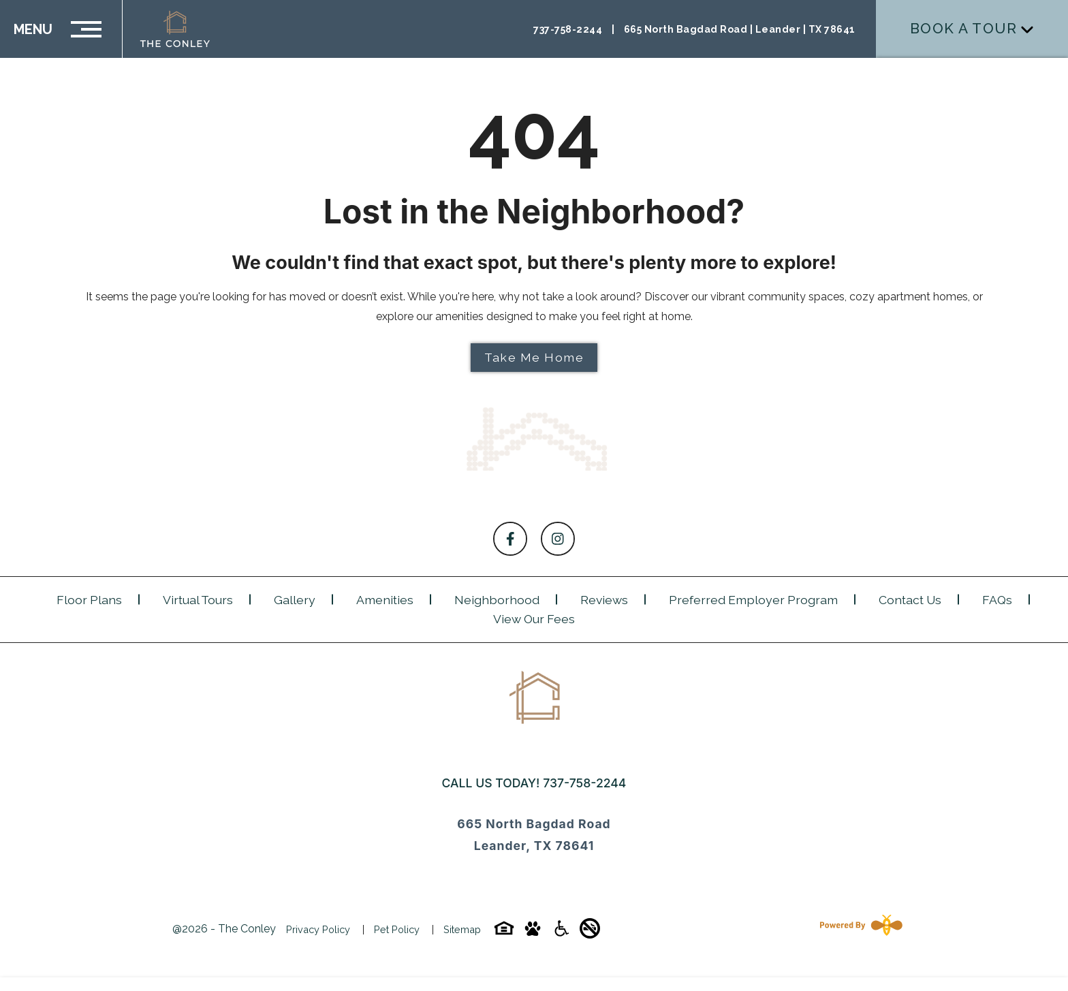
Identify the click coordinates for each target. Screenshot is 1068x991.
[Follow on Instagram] (558, 538)
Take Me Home (534, 357)
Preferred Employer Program (753, 600)
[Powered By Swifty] (858, 929)
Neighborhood (496, 600)
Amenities (384, 600)
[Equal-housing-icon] (504, 932)
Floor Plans (89, 600)
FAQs (997, 600)
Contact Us (910, 600)
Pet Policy (397, 929)
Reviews (604, 600)
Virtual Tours (198, 600)
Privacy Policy (318, 929)
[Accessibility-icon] (561, 932)
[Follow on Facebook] (510, 538)
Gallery (294, 600)
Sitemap (462, 929)
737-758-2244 (584, 783)
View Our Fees (534, 619)
